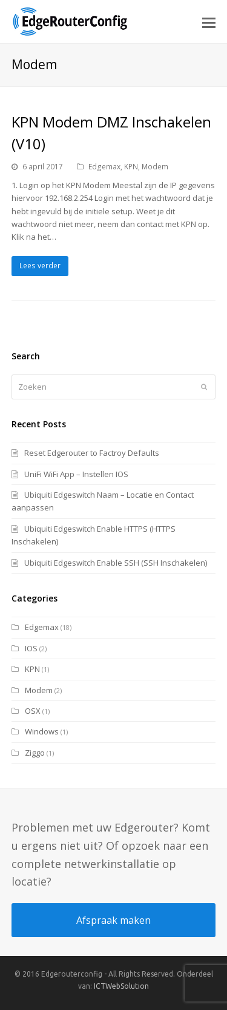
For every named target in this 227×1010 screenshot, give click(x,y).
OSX (33, 710)
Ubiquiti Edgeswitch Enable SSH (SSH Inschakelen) (115, 562)
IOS (31, 648)
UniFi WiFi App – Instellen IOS (76, 474)
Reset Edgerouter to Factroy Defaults (91, 452)
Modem (155, 166)
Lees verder (40, 265)
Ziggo (35, 752)
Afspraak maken (113, 920)
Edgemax (104, 166)
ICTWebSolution (121, 986)
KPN (131, 166)
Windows (42, 731)
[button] (208, 22)
